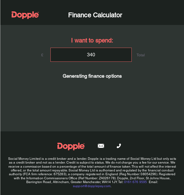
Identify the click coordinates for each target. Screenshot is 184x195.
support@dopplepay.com (91, 186)
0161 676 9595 (135, 182)
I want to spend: (92, 40)
